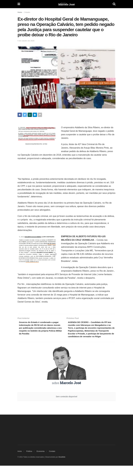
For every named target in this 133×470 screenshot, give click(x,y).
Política (29, 456)
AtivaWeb (61, 461)
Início (20, 456)
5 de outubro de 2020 (26, 41)
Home (20, 12)
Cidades (27, 12)
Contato (52, 456)
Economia (40, 456)
